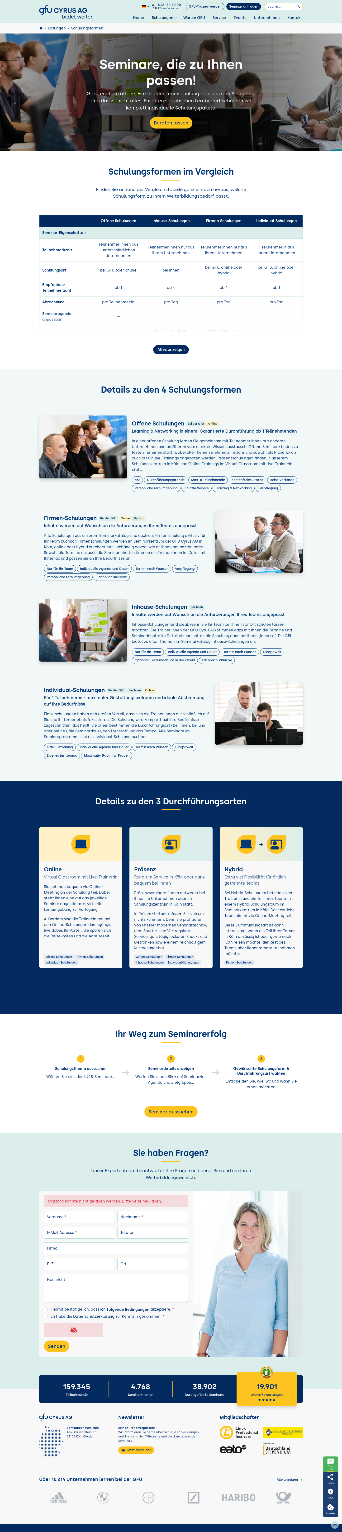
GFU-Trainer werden (205, 7)
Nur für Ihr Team (60, 569)
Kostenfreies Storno (247, 480)
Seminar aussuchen (171, 1112)
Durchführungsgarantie (166, 480)
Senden (56, 1346)
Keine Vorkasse (282, 480)
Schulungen (165, 17)
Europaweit (272, 652)
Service (219, 17)
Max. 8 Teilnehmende (208, 480)
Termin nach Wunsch (152, 569)
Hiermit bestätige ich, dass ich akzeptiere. (112, 1310)
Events (240, 17)
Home (138, 17)
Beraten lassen (171, 123)
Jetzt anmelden (136, 1450)
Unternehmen (267, 17)
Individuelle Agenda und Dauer (104, 569)
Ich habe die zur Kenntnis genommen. (107, 1316)
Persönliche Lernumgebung (156, 488)
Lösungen (57, 28)
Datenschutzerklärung (93, 1316)
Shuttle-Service (197, 488)
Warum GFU (194, 17)
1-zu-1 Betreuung (60, 747)
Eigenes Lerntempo (62, 756)
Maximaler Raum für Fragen (106, 756)
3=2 (137, 480)
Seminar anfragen (243, 7)
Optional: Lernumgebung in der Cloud (165, 660)
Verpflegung (268, 488)
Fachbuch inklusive (112, 577)
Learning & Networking (233, 488)
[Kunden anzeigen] (289, 1479)
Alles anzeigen (171, 349)
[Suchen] (284, 6)
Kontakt (294, 17)
